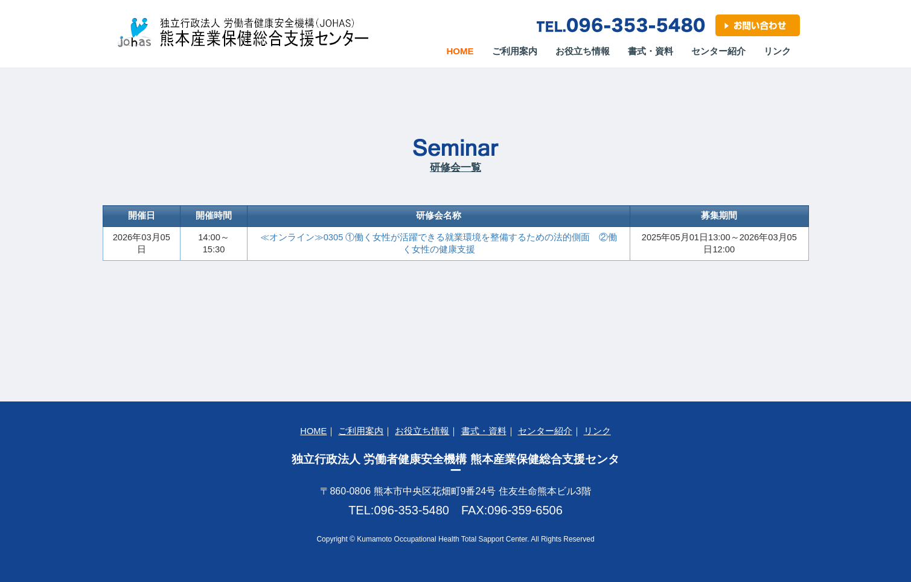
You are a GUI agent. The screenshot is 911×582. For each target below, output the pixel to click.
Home (465, 50)
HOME (313, 431)
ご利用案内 (514, 51)
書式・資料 (650, 51)
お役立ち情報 (582, 51)
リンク (777, 51)
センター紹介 (718, 51)
